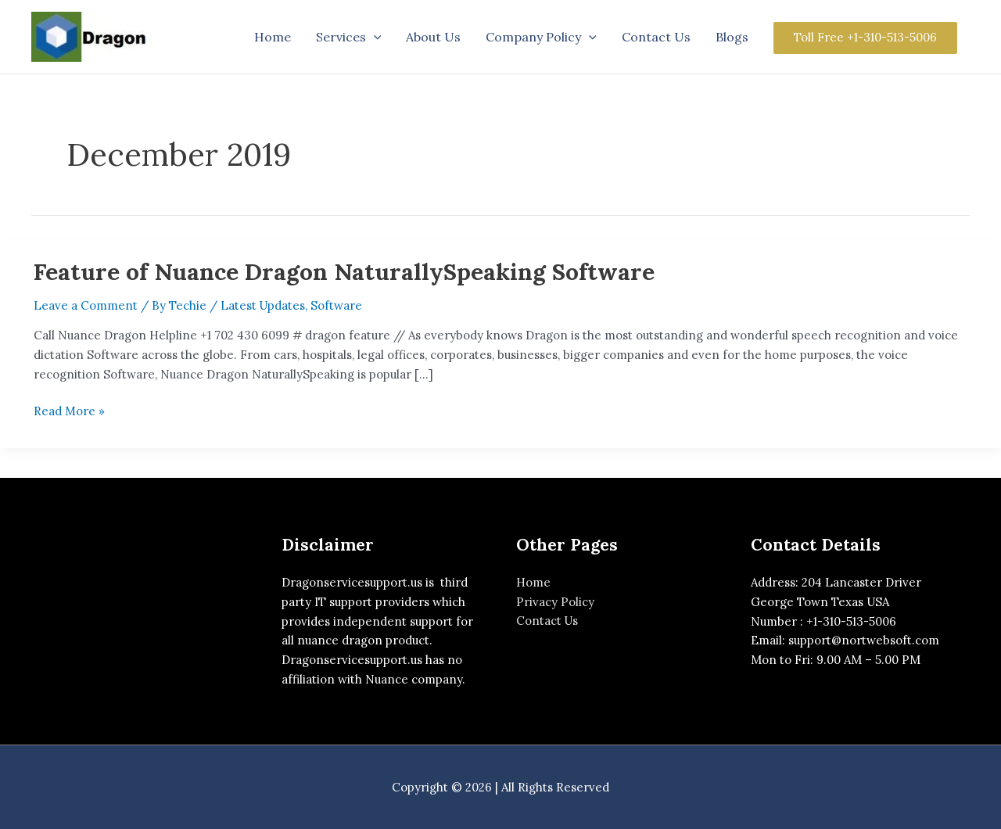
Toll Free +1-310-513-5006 (865, 37)
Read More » (69, 410)
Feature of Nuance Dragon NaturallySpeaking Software (345, 271)
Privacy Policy (555, 601)
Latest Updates (263, 305)
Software (337, 305)
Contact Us (547, 621)
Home (533, 582)
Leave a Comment (86, 305)
